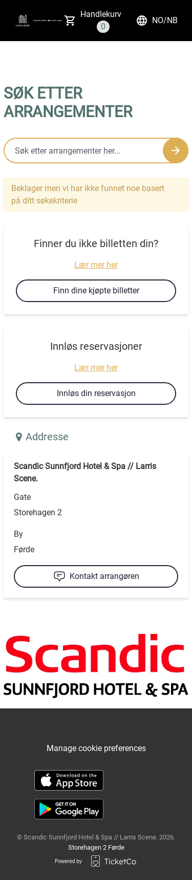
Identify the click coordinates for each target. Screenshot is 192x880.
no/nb (157, 20)
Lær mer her (96, 265)
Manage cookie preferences (96, 748)
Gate (22, 497)
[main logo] (22, 20)
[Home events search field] (96, 150)
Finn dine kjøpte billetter (96, 290)
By (18, 534)
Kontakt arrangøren (96, 576)
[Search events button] (175, 150)
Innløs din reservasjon (96, 393)
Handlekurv (100, 21)
